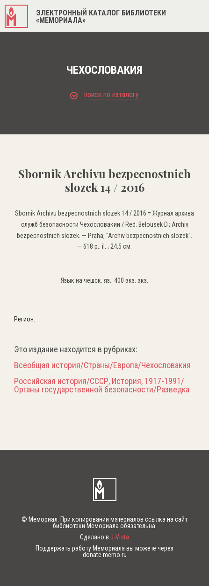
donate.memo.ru (105, 554)
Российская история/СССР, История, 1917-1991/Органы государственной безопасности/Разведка (101, 385)
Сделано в (104, 537)
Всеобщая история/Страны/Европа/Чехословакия (102, 365)
